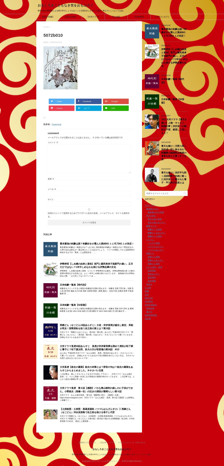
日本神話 (149, 301)
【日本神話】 (139, 17)
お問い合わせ (140, 443)
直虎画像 (152, 281)
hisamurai (56, 124)
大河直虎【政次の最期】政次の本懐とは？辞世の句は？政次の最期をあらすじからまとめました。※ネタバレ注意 (96, 369)
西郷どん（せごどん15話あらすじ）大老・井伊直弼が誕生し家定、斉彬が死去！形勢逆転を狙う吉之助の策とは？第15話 (96, 327)
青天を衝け (151, 216)
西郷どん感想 (154, 264)
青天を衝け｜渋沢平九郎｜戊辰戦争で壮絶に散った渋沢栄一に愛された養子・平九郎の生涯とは (173, 177)
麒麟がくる (151, 226)
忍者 (147, 294)
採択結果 (150, 308)
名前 (51, 179)
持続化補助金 (151, 305)
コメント (53, 142)
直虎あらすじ (154, 274)
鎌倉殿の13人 (152, 209)
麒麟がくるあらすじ (157, 233)
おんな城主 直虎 (154, 267)
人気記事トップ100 (106, 443)
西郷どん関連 (154, 257)
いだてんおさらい (156, 246)
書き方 (149, 312)
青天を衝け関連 (155, 219)
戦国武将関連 (151, 315)
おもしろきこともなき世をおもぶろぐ (65, 5)
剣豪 (147, 291)
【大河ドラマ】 (93, 17)
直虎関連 (152, 270)
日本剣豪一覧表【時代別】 (73, 285)
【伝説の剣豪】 (47, 17)
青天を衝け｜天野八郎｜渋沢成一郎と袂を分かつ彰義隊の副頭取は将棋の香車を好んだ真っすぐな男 (173, 153)
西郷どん (150, 253)
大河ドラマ (150, 205)
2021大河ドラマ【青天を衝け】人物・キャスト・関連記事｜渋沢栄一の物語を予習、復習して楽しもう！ (174, 126)
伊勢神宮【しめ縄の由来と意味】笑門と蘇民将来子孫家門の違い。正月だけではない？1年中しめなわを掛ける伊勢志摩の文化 (96, 265)
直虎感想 (152, 277)
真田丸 (149, 284)
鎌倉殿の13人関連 (156, 212)
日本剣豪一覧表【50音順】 (73, 305)
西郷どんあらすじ (156, 260)
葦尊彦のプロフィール (87, 443)
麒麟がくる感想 (155, 236)
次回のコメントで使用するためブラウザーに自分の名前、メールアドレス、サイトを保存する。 (89, 215)
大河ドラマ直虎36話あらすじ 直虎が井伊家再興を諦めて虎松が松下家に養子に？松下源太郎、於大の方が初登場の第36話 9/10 (96, 348)
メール (52, 189)
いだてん (150, 240)
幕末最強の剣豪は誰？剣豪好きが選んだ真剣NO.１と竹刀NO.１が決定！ (97, 243)
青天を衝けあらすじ (157, 222)
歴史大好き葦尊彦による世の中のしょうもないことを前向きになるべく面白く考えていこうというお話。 (112, 454)
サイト (51, 199)
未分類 (148, 318)
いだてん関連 (154, 243)
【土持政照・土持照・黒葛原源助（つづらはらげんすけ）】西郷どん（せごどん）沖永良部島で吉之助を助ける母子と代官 (95, 411)
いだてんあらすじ (156, 250)
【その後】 (116, 17)
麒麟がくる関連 (155, 229)
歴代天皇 (149, 298)
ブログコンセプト (162, 17)
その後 (148, 288)
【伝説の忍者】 (70, 17)
